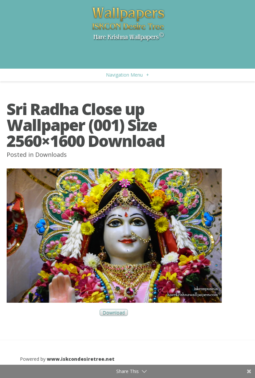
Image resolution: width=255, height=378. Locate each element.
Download (114, 312)
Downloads (51, 154)
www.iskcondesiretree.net (81, 359)
